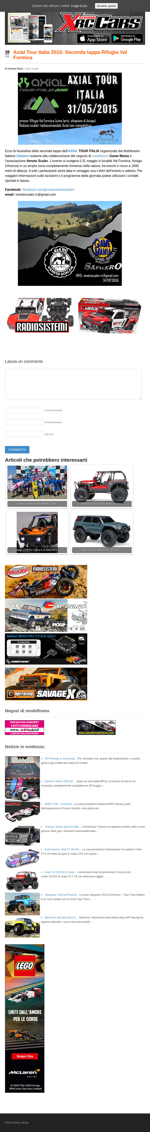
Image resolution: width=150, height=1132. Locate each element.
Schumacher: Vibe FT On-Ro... (63, 849)
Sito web (49, 434)
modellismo (100, 156)
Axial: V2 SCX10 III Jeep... (60, 872)
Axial (28, 68)
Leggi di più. (79, 5)
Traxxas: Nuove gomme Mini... (63, 826)
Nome (53, 410)
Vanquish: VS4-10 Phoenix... (62, 894)
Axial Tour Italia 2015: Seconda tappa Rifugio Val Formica (70, 54)
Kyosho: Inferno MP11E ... (60, 781)
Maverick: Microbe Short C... (61, 917)
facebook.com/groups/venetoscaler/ (48, 189)
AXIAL (73, 151)
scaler (35, 68)
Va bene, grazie (106, 5)
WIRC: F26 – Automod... (59, 804)
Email (53, 422)
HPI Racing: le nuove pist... (61, 758)
